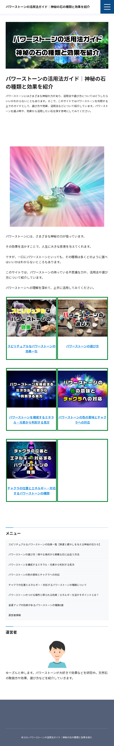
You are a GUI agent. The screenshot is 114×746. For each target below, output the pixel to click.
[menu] (107, 7)
